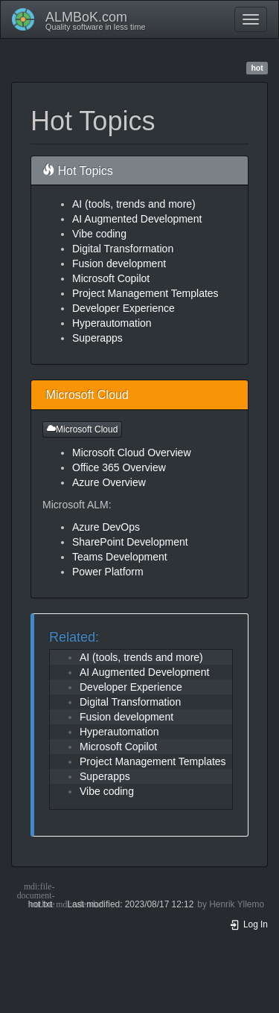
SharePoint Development (130, 542)
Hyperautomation (112, 323)
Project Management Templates (145, 293)
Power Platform (108, 572)
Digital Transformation (122, 249)
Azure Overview (109, 482)
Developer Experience (123, 308)
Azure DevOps (106, 527)
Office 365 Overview (119, 467)
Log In (248, 924)
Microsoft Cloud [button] (82, 429)
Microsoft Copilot (111, 278)
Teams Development (119, 557)
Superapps (97, 338)
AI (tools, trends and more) (134, 204)
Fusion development (119, 263)
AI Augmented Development (137, 219)
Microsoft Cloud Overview (131, 452)
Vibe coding (99, 234)
